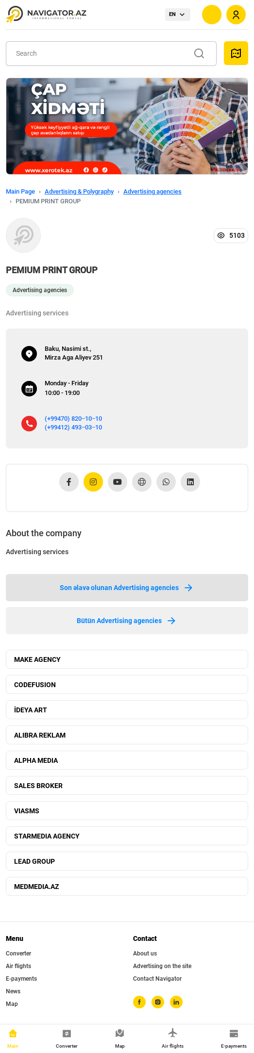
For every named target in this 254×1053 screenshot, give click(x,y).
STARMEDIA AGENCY (47, 836)
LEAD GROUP (34, 861)
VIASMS (26, 811)
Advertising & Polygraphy (79, 191)
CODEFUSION (35, 685)
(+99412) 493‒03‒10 (73, 427)
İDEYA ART (30, 710)
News (13, 991)
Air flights (18, 966)
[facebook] (139, 1002)
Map (12, 1004)
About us (145, 953)
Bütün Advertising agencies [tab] (127, 620)
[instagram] (158, 1002)
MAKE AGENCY (37, 659)
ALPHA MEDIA (36, 760)
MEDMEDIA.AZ (36, 886)
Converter (18, 953)
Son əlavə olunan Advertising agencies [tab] (127, 587)
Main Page (20, 191)
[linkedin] (176, 1002)
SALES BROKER (38, 786)
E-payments (21, 978)
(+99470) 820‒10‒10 (73, 418)
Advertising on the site (162, 966)
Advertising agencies (152, 191)
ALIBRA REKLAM (40, 735)
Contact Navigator (157, 978)
